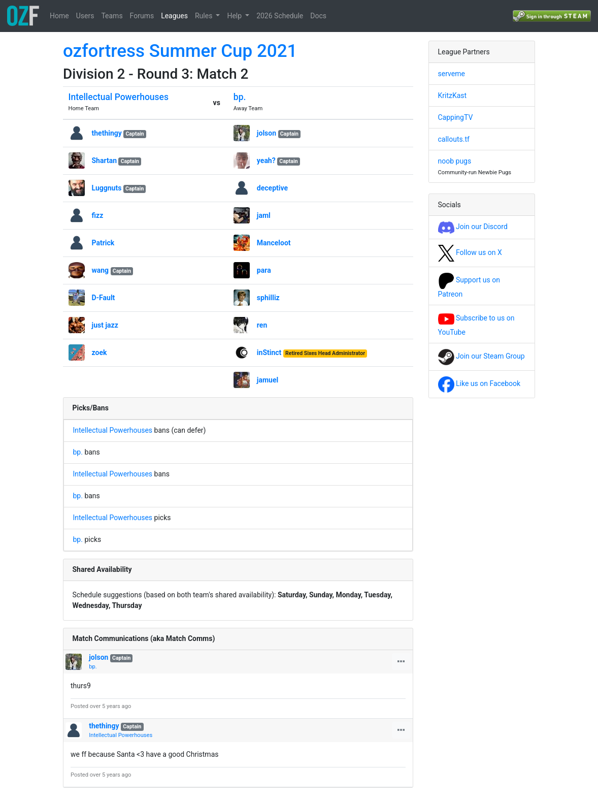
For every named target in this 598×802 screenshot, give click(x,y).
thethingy (107, 133)
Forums (142, 16)
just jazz (105, 325)
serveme (451, 74)
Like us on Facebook (479, 383)
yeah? (266, 160)
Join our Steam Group (481, 356)
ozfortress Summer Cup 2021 (180, 51)
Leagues (174, 16)
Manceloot (274, 243)
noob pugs (455, 161)
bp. (240, 97)
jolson (266, 133)
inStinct (269, 352)
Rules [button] (204, 16)
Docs (318, 16)
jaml (264, 215)
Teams (111, 16)
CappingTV (455, 117)
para (264, 270)
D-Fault (103, 298)
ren (262, 325)
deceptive (272, 188)
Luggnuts (107, 188)
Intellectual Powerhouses (119, 97)
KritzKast (452, 95)
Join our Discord (473, 226)
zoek (99, 352)
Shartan (105, 160)
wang (100, 270)
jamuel (267, 380)
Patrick (103, 243)
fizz (98, 215)
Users (85, 16)
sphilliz (268, 298)
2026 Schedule (279, 16)
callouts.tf (454, 139)
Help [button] (235, 16)
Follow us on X (470, 252)
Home (59, 16)
